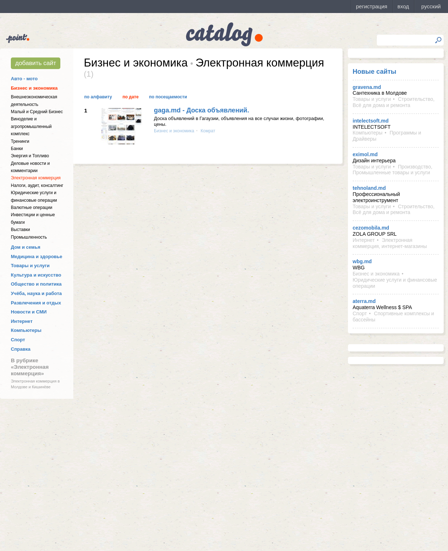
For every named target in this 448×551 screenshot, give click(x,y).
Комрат (207, 130)
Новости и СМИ (29, 312)
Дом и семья (25, 247)
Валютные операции (31, 207)
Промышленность (29, 237)
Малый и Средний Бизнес (37, 111)
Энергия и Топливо (30, 155)
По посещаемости (168, 96)
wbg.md (362, 261)
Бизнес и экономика (34, 88)
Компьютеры (26, 330)
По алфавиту (98, 96)
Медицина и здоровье (36, 256)
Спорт (18, 339)
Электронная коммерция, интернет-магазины (390, 243)
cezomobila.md (371, 228)
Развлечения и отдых (36, 303)
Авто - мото (24, 78)
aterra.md (364, 301)
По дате (130, 96)
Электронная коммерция (36, 177)
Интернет (22, 321)
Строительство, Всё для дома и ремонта (394, 102)
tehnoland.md (369, 188)
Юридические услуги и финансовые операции (395, 283)
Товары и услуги (30, 265)
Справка (20, 349)
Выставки (20, 229)
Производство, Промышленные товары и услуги (392, 170)
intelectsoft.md (371, 121)
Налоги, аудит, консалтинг (37, 185)
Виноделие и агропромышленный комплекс (31, 126)
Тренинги (20, 141)
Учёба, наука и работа (36, 293)
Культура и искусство (36, 275)
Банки (17, 148)
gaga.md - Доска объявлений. (201, 110)
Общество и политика (36, 284)
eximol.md (365, 154)
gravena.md (367, 87)
